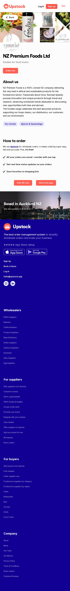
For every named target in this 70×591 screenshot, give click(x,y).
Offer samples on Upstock (14, 427)
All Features (8, 437)
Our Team (8, 551)
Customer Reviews (11, 576)
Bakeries (7, 322)
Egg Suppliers (9, 363)
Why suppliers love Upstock (15, 386)
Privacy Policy (9, 561)
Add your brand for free (13, 432)
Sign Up (7, 261)
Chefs (6, 512)
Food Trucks (9, 517)
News (6, 546)
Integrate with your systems (14, 417)
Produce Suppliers (11, 332)
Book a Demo (10, 266)
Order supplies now (11, 476)
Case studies (9, 422)
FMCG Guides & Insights (13, 402)
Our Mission (8, 556)
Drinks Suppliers (10, 343)
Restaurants (8, 497)
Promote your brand (12, 412)
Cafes (6, 492)
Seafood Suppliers (11, 348)
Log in (41, 6)
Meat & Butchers (10, 337)
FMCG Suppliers (10, 317)
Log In (6, 271)
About (6, 540)
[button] (61, 6)
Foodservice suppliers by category (18, 481)
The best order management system (25, 234)
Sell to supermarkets (12, 397)
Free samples (9, 471)
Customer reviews (11, 392)
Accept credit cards (11, 407)
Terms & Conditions (11, 566)
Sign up (51, 6)
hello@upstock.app (13, 276)
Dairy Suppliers (10, 358)
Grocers (7, 507)
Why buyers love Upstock (14, 466)
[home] (13, 6)
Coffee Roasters (10, 327)
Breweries (8, 353)
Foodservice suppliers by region (17, 486)
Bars (5, 502)
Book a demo (9, 443)
